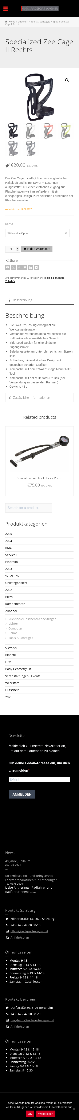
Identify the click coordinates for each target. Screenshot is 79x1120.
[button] (67, 80)
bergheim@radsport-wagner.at (32, 1020)
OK (30, 1113)
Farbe (9, 224)
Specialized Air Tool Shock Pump (39, 478)
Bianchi (10, 655)
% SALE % (12, 576)
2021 (8, 697)
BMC (8, 548)
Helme (12, 633)
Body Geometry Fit (18, 669)
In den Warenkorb (38, 248)
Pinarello (11, 562)
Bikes (9, 597)
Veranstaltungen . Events (22, 676)
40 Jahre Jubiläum (17, 861)
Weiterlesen (45, 1113)
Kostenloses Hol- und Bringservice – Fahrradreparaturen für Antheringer (31, 878)
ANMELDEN (22, 794)
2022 (8, 590)
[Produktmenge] (12, 249)
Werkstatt (12, 683)
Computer (15, 628)
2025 (8, 534)
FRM (8, 662)
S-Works (11, 648)
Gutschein (12, 690)
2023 (8, 569)
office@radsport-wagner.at (29, 931)
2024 (8, 541)
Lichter (13, 624)
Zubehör (10, 281)
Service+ (11, 555)
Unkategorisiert (16, 583)
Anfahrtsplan (20, 937)
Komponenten (15, 604)
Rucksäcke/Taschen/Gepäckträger (32, 619)
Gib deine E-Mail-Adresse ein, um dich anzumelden (39, 766)
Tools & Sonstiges (54, 277)
